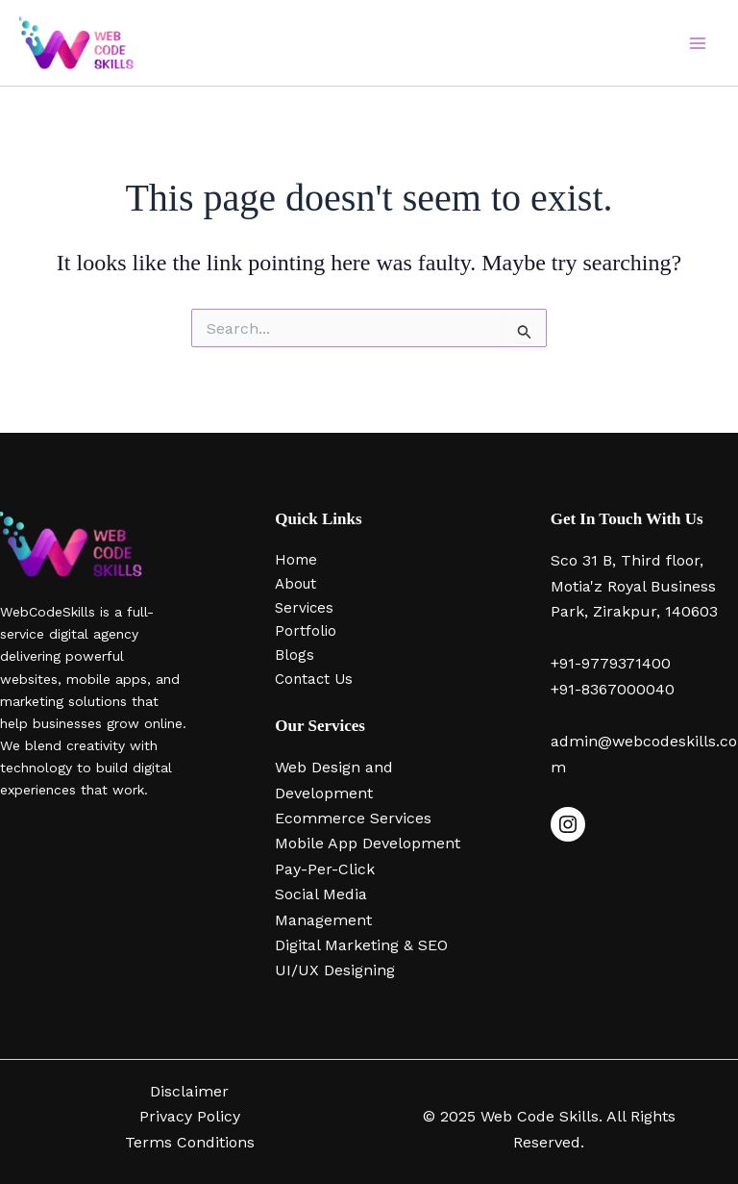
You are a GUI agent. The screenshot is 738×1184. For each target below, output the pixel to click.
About (295, 583)
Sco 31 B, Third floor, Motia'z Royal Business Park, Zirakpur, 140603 (634, 585)
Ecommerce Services (353, 818)
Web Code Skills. (543, 1116)
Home (296, 559)
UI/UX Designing (335, 970)
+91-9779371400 (611, 663)
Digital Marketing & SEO (361, 945)
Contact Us (314, 679)
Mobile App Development (367, 843)
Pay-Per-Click (325, 869)
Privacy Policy (189, 1116)
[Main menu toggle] (697, 43)
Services (304, 608)
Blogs (294, 655)
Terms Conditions (190, 1142)
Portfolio (305, 631)
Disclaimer (189, 1091)
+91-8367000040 (613, 689)
